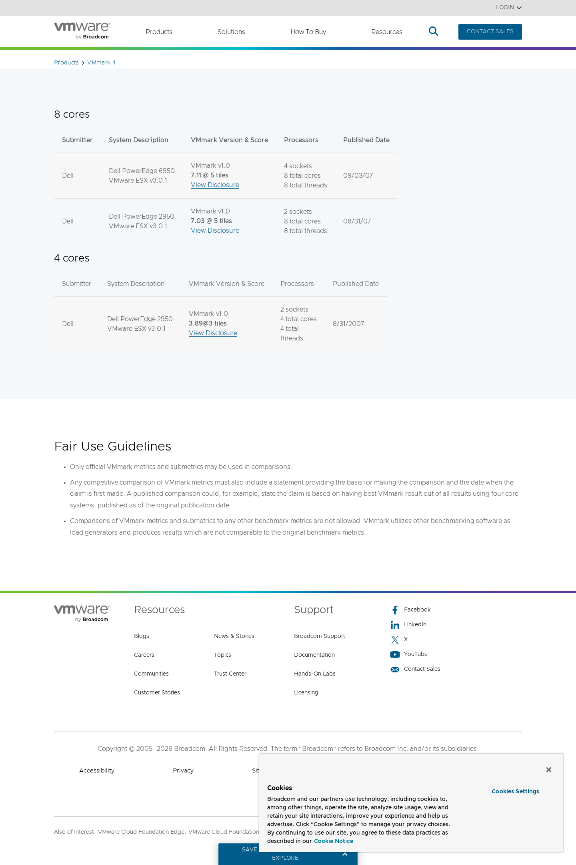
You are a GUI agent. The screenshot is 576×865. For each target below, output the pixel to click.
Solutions (231, 32)
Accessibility (96, 771)
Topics (222, 655)
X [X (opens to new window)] (399, 640)
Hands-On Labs (315, 674)
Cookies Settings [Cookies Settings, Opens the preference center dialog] (515, 792)
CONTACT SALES (490, 31)
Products (159, 32)
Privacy (183, 771)
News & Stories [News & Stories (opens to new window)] (234, 636)
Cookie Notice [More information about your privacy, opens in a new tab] (333, 841)
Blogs (141, 636)
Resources (386, 32)
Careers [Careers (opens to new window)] (144, 655)
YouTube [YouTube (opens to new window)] (409, 655)
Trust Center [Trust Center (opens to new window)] (230, 674)
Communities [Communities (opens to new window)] (151, 674)
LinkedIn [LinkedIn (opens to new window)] (408, 625)
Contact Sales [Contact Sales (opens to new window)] (415, 669)
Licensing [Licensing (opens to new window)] (306, 693)
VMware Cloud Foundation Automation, (241, 832)
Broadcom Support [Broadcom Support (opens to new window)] (319, 636)
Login (509, 8)
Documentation (314, 655)
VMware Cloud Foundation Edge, (142, 832)
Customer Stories (157, 693)
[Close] (549, 769)
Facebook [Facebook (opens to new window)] (410, 610)
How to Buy (308, 32)
